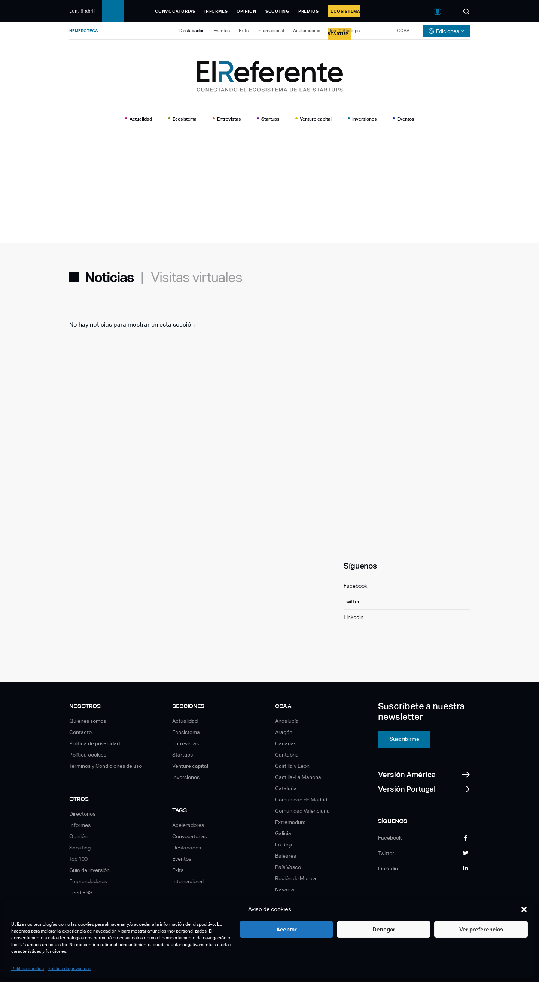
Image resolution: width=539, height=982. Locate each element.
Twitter (352, 601)
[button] (524, 909)
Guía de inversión (89, 870)
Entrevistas (229, 119)
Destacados (191, 30)
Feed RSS (80, 892)
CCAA (403, 30)
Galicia (283, 833)
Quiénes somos (87, 721)
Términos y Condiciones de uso (105, 766)
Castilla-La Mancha (298, 777)
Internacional (271, 30)
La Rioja (284, 845)
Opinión (246, 11)
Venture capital (316, 119)
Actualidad (141, 119)
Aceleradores (188, 825)
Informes (216, 11)
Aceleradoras (306, 30)
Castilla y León (292, 766)
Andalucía (287, 721)
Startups (270, 119)
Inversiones (364, 119)
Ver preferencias (481, 929)
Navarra (284, 889)
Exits (244, 30)
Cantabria (287, 755)
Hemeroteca (83, 30)
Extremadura (290, 822)
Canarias (285, 743)
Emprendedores (88, 881)
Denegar (383, 929)
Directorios (82, 814)
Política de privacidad (69, 968)
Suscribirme (404, 739)
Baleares (285, 856)
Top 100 (78, 859)
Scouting (277, 11)
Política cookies (27, 968)
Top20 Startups (344, 30)
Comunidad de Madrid (301, 800)
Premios (308, 11)
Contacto (80, 732)
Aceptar (286, 929)
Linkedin (353, 617)
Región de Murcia (295, 878)
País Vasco (288, 867)
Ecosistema (185, 119)
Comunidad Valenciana (302, 811)
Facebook (355, 586)
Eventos (221, 30)
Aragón (283, 732)
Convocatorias (175, 11)
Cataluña (286, 788)
